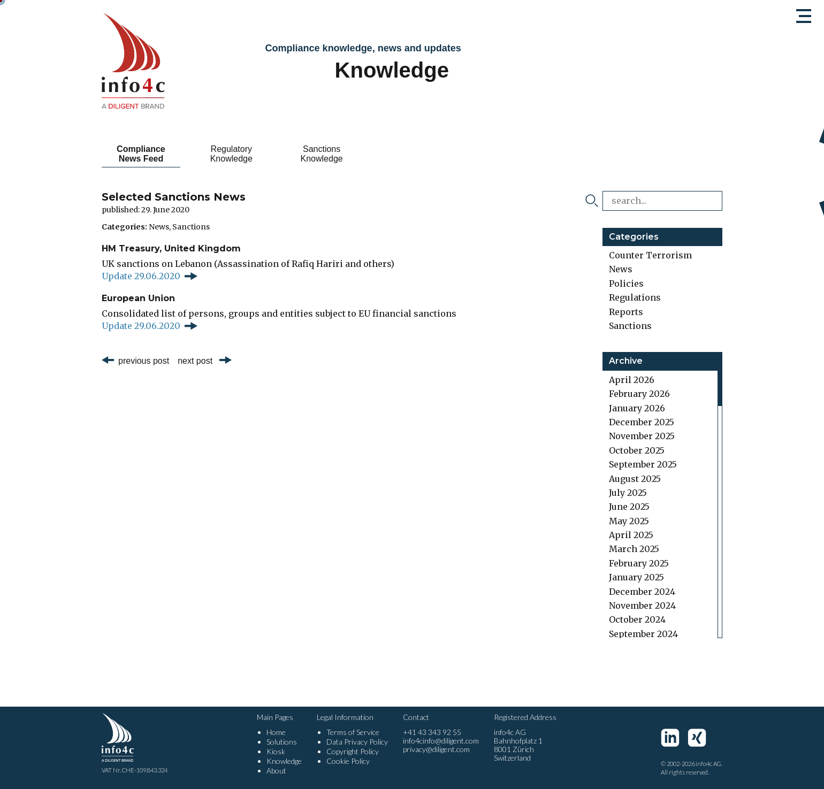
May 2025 (629, 521)
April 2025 (631, 535)
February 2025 (639, 563)
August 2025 (635, 478)
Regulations (635, 297)
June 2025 (629, 506)
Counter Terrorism (650, 255)
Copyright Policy (352, 751)
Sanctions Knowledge (322, 153)
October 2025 (637, 450)
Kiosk (275, 751)
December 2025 (641, 422)
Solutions (281, 741)
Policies (626, 283)
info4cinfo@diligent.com (441, 740)
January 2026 (637, 408)
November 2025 (642, 436)
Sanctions (191, 227)
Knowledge (284, 760)
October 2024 (637, 619)
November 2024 (642, 605)
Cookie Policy (348, 760)
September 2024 (643, 634)
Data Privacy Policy (357, 741)
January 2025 (636, 577)
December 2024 (642, 591)
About (276, 770)
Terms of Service (352, 732)
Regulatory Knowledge (231, 153)
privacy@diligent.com (436, 749)
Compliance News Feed (141, 153)
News (159, 227)
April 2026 (631, 379)
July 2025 (628, 492)
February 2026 (639, 393)
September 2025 (643, 464)
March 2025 (634, 548)
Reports (626, 312)
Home (276, 732)
